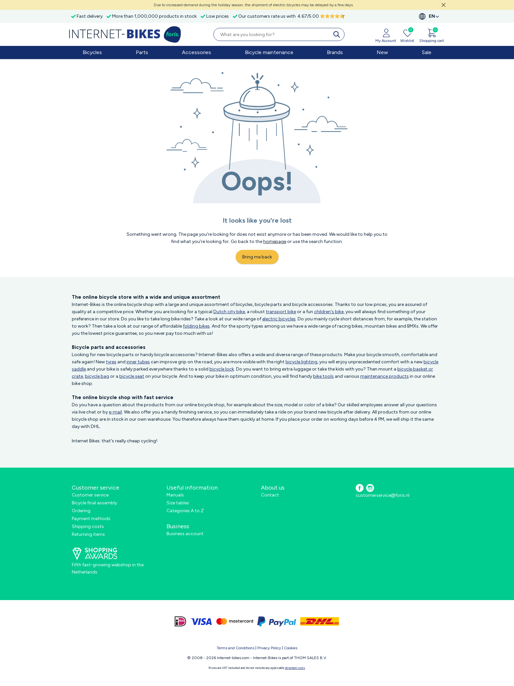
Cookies (290, 648)
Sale (426, 52)
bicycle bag (97, 376)
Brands (335, 52)
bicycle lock (221, 369)
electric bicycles (279, 319)
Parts (142, 52)
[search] (338, 34)
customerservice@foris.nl (382, 495)
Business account (185, 533)
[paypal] (276, 621)
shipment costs (295, 668)
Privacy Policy (269, 648)
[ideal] (180, 621)
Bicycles (92, 52)
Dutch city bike (229, 311)
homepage (274, 241)
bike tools (323, 376)
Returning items (88, 534)
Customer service (90, 495)
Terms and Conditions (235, 648)
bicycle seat (131, 376)
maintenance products (384, 376)
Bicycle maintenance (269, 52)
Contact (270, 495)
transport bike (281, 311)
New (382, 52)
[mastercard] (234, 621)
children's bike (329, 311)
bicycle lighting (301, 362)
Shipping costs (88, 526)
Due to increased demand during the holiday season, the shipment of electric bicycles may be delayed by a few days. (254, 5)
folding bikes (196, 326)
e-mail (115, 412)
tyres (111, 362)
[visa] (201, 621)
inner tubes (138, 362)
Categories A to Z (185, 511)
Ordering (81, 511)
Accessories (196, 52)
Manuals (175, 495)
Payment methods (91, 518)
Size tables (178, 503)
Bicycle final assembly (94, 503)
